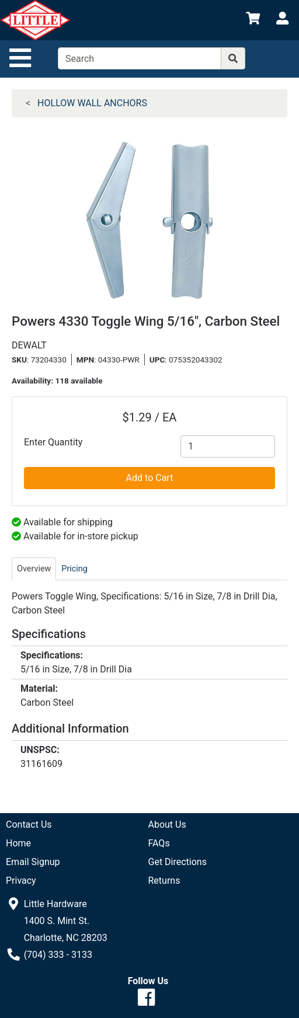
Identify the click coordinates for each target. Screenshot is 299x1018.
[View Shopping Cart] (253, 20)
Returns (164, 880)
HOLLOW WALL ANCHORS (92, 103)
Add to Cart (149, 477)
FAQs (159, 843)
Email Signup (33, 861)
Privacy (21, 880)
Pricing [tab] (74, 569)
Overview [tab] (34, 569)
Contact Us (29, 824)
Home (18, 843)
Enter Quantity (53, 442)
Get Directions (177, 861)
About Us (167, 824)
